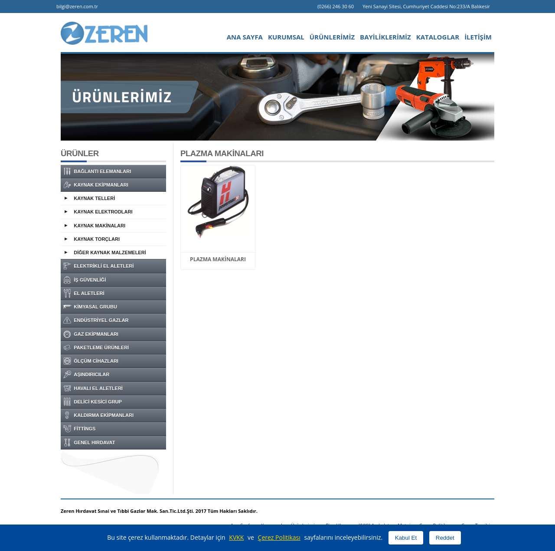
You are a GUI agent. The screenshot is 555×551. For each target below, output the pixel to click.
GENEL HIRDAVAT (89, 442)
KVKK (236, 537)
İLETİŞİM (478, 37)
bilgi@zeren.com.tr (77, 6)
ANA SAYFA (245, 37)
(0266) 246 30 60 (335, 6)
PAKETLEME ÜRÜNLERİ (96, 347)
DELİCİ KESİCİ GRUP (92, 401)
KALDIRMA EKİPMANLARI (98, 415)
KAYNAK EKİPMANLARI (95, 184)
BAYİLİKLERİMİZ (385, 37)
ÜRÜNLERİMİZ (332, 37)
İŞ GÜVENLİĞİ (84, 280)
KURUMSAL (286, 37)
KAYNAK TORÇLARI (97, 239)
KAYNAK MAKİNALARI (99, 225)
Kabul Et (406, 538)
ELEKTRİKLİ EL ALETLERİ (98, 266)
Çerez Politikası (279, 537)
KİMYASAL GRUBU (90, 306)
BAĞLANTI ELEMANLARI (97, 171)
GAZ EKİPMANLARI (90, 334)
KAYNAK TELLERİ (94, 198)
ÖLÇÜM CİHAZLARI (90, 361)
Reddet (445, 538)
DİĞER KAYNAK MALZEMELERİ (110, 252)
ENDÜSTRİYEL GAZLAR (96, 320)
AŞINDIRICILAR (86, 374)
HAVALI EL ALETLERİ (93, 388)
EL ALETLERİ (83, 293)
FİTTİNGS (79, 428)
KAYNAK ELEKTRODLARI (103, 211)
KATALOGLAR (437, 37)
